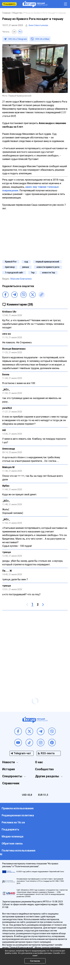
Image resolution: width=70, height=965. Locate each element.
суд (26, 261)
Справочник (10, 783)
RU (20, 32)
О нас (39, 762)
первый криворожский (47, 261)
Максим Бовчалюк (21, 278)
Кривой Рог (11, 261)
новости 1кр (48, 272)
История (8, 769)
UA (14, 32)
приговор (10, 267)
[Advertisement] (35, 648)
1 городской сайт (14, 272)
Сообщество (44, 769)
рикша (25, 267)
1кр (32, 272)
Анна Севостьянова (38, 25)
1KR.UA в (17, 39)
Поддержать (9, 4)
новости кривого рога (48, 267)
